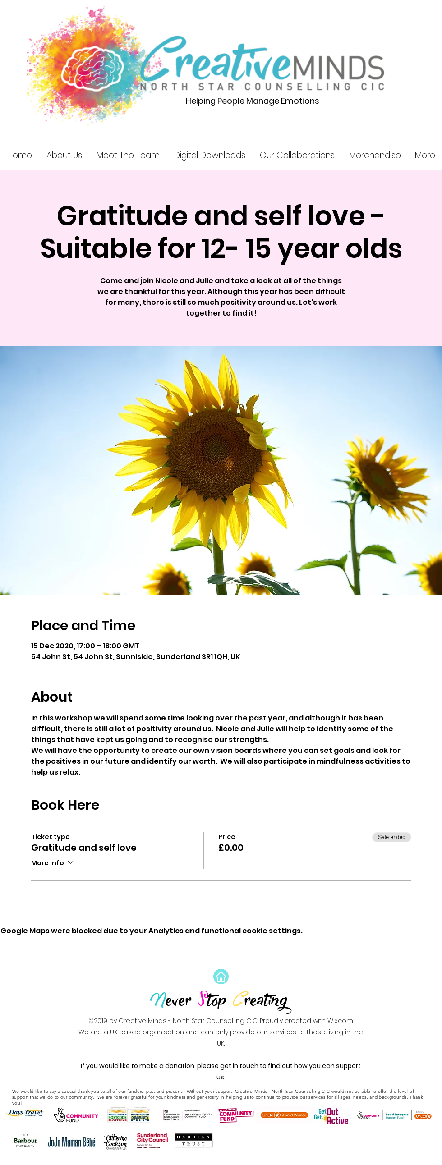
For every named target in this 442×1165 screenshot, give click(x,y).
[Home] (221, 976)
